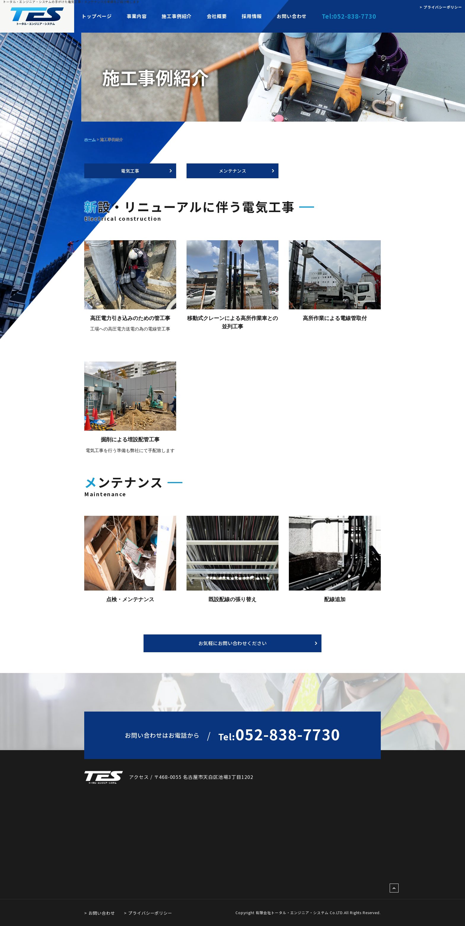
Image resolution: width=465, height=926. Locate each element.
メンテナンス (232, 171)
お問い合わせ (291, 16)
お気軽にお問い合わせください (232, 643)
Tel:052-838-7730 (348, 16)
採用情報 (251, 16)
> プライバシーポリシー (441, 6)
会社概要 (216, 16)
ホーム (90, 139)
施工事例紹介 (177, 16)
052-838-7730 (279, 733)
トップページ (97, 16)
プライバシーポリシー (150, 913)
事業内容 (137, 16)
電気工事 (130, 171)
